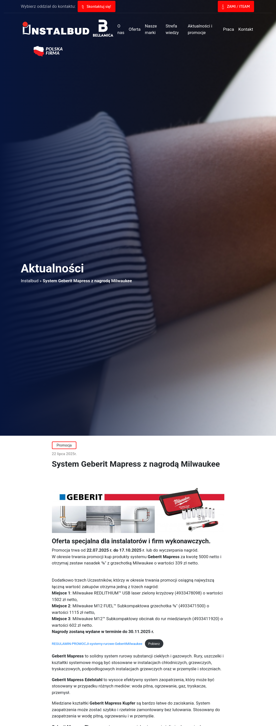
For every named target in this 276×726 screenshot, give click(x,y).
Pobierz (154, 644)
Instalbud (30, 280)
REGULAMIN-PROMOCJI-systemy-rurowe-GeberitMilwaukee (97, 644)
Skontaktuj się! (96, 6)
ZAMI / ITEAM (236, 6)
